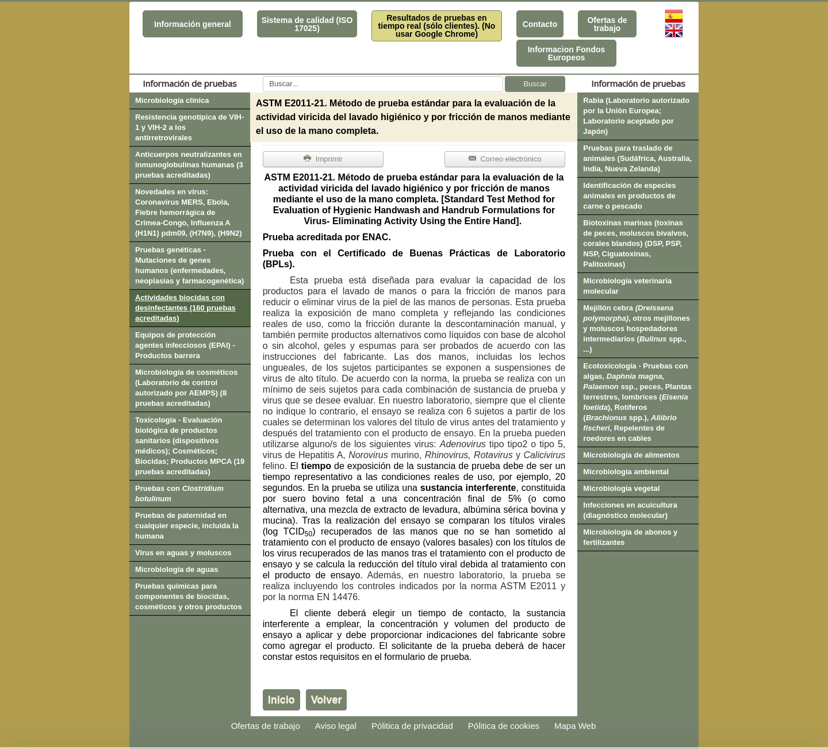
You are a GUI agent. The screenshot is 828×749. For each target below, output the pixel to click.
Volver (326, 699)
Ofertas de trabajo (607, 24)
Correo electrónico (505, 159)
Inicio (281, 699)
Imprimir (323, 159)
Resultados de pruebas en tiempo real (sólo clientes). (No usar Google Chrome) (437, 26)
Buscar (534, 83)
